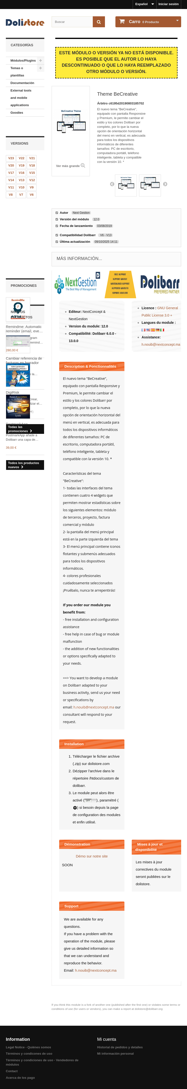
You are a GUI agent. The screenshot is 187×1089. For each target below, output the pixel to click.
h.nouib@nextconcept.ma (160, 344)
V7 (21, 182)
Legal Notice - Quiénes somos (28, 1047)
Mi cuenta (106, 1039)
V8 (11, 182)
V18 (32, 153)
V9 (32, 175)
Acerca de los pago (20, 1078)
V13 (21, 168)
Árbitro (103, 103)
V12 (32, 168)
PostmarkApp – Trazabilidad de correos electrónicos (25, 479)
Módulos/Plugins (23, 60)
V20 (11, 153)
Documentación (22, 83)
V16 (21, 160)
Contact (12, 1071)
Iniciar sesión (169, 4)
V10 (21, 175)
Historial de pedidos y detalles (120, 1047)
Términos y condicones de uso (29, 1053)
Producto (143, 21)
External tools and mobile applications (20, 98)
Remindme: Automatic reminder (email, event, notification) (24, 245)
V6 (32, 182)
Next (165, 183)
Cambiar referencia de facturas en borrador (24, 413)
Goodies (16, 112)
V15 (32, 160)
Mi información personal (115, 1053)
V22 (21, 146)
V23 (11, 146)
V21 (32, 146)
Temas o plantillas (17, 71)
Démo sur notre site (92, 856)
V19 (21, 153)
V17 (11, 160)
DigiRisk (12, 308)
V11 (11, 175)
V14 (11, 168)
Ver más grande (68, 166)
